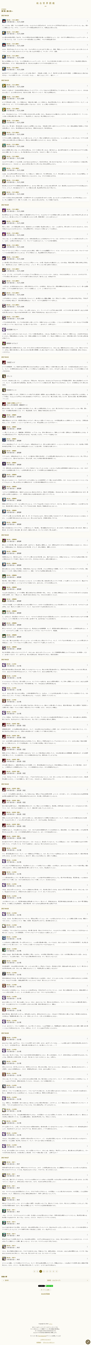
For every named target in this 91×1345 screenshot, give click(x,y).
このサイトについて (45, 1339)
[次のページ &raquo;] (56, 1271)
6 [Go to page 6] (53, 1271)
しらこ (50, 1323)
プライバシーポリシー (48, 1342)
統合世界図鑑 (46, 3)
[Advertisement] (45, 1308)
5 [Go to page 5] (50, 1271)
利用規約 (39, 1342)
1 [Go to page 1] (37, 1271)
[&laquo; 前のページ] (34, 1271)
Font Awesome (42, 1336)
